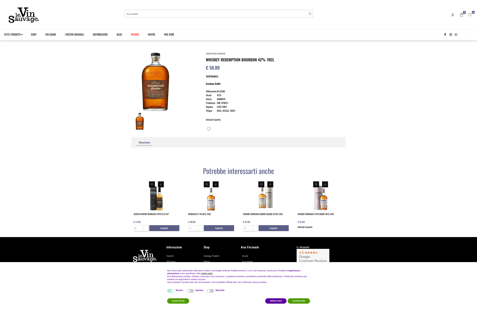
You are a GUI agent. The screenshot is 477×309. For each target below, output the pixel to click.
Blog (119, 34)
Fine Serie (169, 34)
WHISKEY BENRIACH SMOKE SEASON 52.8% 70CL (263, 214)
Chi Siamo (50, 34)
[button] (461, 14)
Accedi (245, 256)
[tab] (144, 142)
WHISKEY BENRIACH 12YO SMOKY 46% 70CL (316, 214)
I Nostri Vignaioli (74, 34)
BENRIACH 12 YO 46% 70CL (199, 214)
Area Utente (247, 261)
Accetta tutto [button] (298, 301)
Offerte (207, 261)
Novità (151, 34)
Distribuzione (100, 34)
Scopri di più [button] (178, 301)
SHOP (33, 34)
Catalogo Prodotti (211, 256)
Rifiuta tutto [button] (276, 301)
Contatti (170, 256)
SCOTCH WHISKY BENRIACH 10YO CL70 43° (151, 214)
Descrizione (144, 142)
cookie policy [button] (207, 273)
